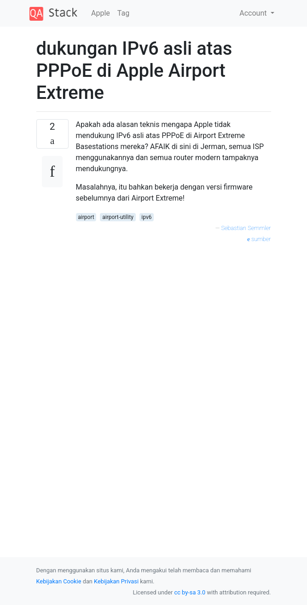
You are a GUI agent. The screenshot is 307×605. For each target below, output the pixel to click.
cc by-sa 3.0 (190, 592)
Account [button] (253, 13)
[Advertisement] (173, 325)
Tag (123, 13)
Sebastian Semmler (246, 228)
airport (86, 217)
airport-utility (117, 217)
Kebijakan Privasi (116, 581)
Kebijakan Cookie (58, 581)
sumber (259, 239)
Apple (100, 13)
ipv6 (146, 217)
